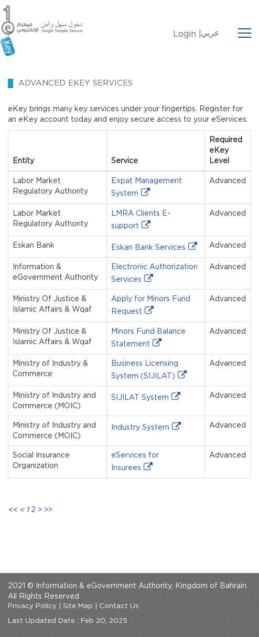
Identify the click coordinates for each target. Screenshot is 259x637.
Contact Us (119, 606)
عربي (210, 33)
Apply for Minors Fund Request (150, 305)
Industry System (140, 427)
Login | (187, 34)
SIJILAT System (140, 397)
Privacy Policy (32, 606)
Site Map (78, 606)
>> (48, 510)
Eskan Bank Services (148, 247)
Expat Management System (146, 187)
